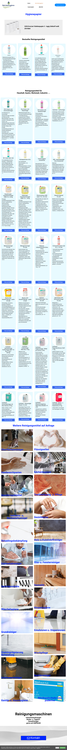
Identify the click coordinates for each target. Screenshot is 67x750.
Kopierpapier (31, 7)
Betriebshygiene (39, 3)
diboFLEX (41, 7)
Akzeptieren (62, 747)
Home (29, 3)
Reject (57, 747)
